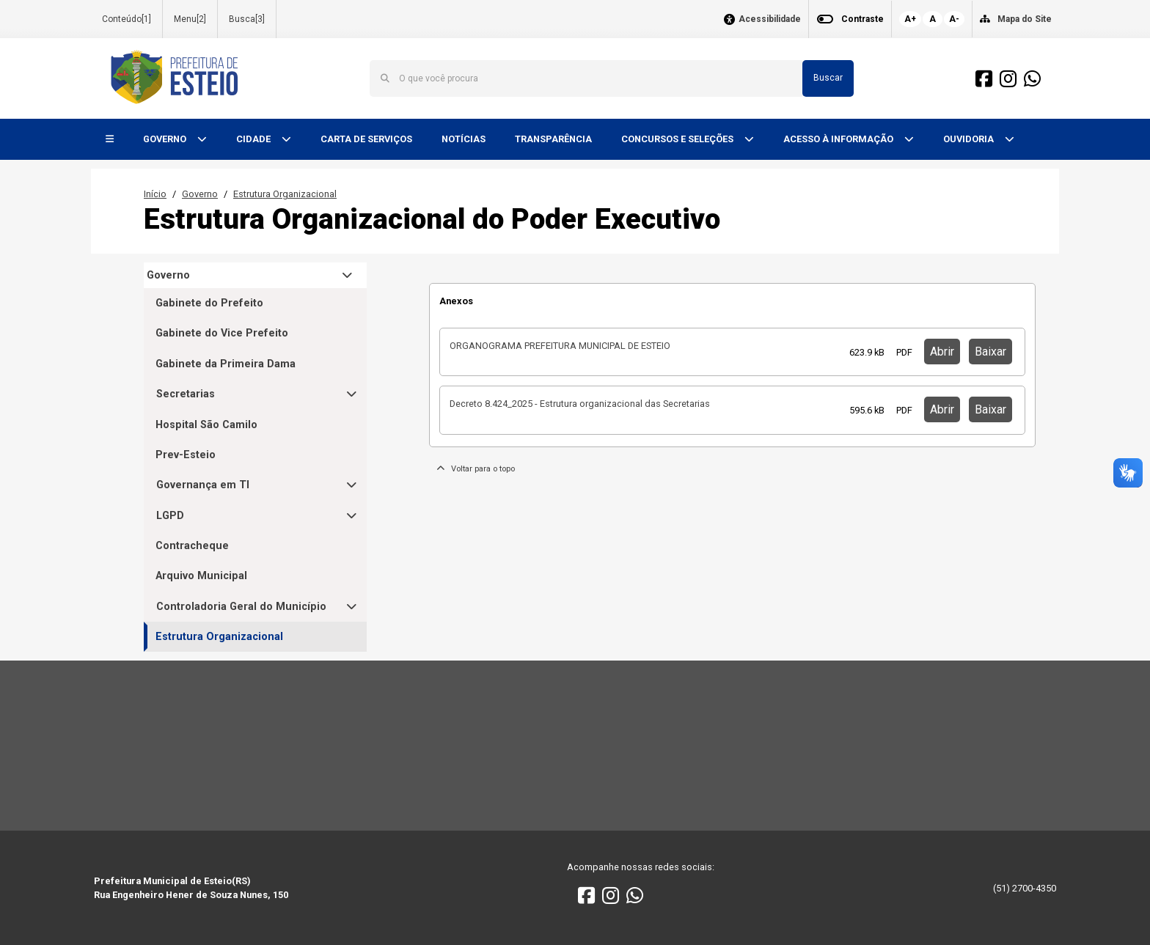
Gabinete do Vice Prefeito (221, 333)
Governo (200, 193)
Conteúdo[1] (126, 19)
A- (954, 19)
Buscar (828, 78)
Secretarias (185, 394)
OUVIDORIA (969, 138)
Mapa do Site (1024, 19)
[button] (110, 139)
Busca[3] (247, 19)
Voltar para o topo (475, 469)
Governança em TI (202, 484)
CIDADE (254, 138)
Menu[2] (190, 19)
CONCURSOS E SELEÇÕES (678, 138)
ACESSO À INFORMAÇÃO (839, 138)
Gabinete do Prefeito (209, 303)
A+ (910, 19)
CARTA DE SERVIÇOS (366, 138)
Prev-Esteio (185, 455)
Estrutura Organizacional (285, 193)
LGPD (170, 515)
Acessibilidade (770, 19)
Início (155, 193)
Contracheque (192, 546)
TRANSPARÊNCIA (553, 138)
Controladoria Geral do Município (241, 606)
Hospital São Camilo (206, 425)
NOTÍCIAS (464, 138)
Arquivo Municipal (201, 576)
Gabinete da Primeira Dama (225, 364)
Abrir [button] (942, 351)
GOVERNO (165, 138)
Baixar (990, 351)
